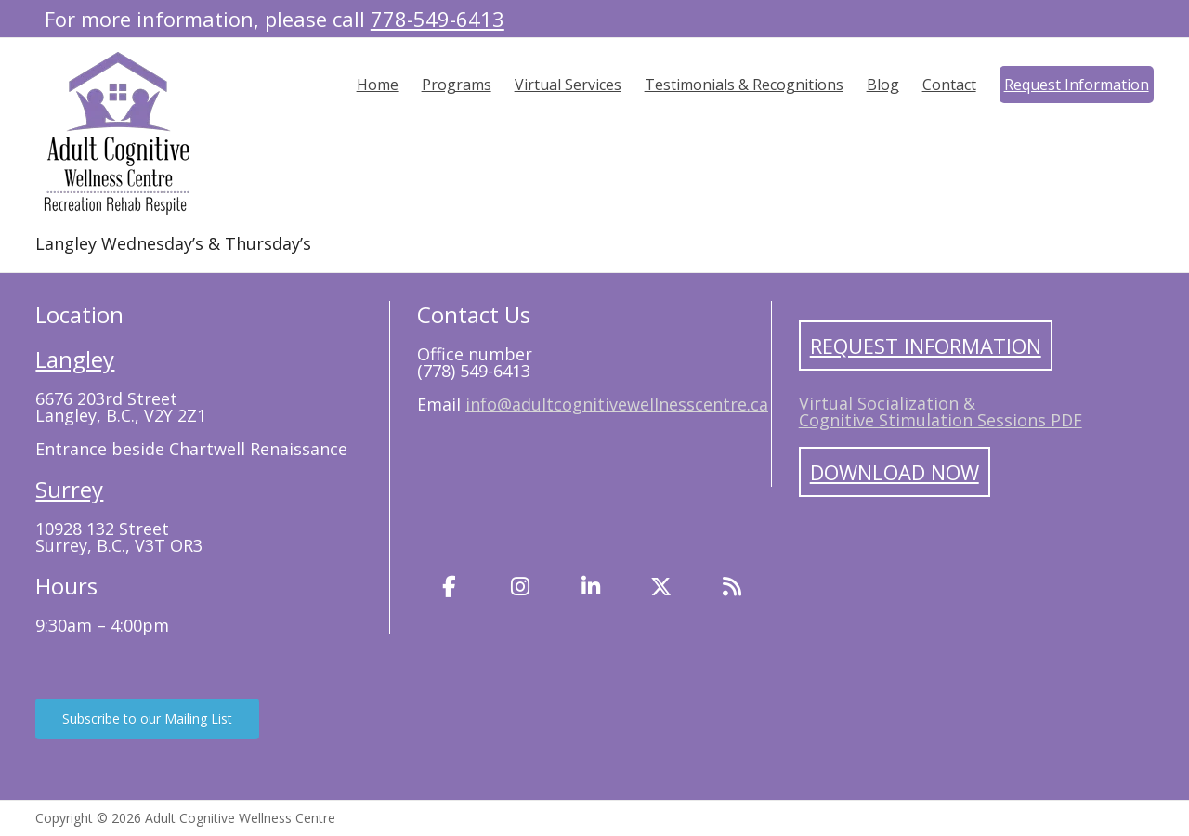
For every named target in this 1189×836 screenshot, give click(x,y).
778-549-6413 (437, 19)
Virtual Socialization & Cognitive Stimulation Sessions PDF (940, 411)
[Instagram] (520, 587)
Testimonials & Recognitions (744, 84)
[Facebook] (449, 587)
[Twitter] (661, 587)
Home (378, 84)
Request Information (1076, 84)
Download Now (894, 472)
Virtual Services (568, 84)
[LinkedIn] (590, 587)
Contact (949, 84)
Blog (883, 84)
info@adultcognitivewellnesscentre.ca (616, 404)
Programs (456, 84)
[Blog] (731, 587)
